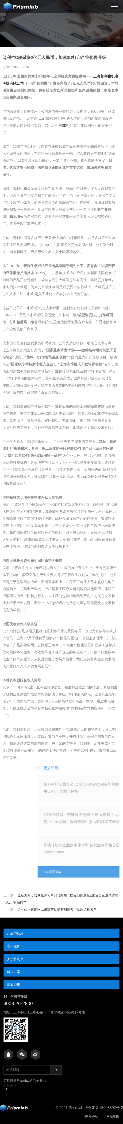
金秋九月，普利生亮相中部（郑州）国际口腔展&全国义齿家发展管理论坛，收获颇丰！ (61, 898)
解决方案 (13, 972)
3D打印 (63, 125)
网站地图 (112, 1116)
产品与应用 (15, 933)
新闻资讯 (13, 985)
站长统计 (10, 1085)
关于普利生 (15, 959)
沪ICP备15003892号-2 (104, 1108)
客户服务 (13, 946)
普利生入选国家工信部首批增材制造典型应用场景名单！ (52, 909)
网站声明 (91, 1116)
